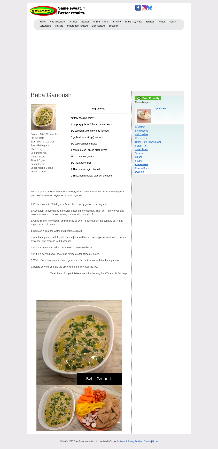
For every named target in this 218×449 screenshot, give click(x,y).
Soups (138, 160)
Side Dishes (141, 149)
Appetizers (160, 108)
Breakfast (140, 127)
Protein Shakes (143, 168)
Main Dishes (141, 134)
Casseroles (141, 138)
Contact (147, 441)
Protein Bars (141, 164)
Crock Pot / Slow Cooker (148, 142)
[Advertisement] (109, 61)
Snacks (139, 153)
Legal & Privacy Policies (131, 441)
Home (155, 441)
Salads (138, 157)
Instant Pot (140, 145)
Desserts (139, 171)
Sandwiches (141, 130)
